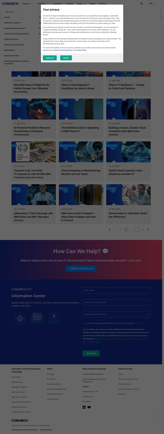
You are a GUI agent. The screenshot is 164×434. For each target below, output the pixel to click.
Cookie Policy (81, 50)
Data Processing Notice (63, 50)
